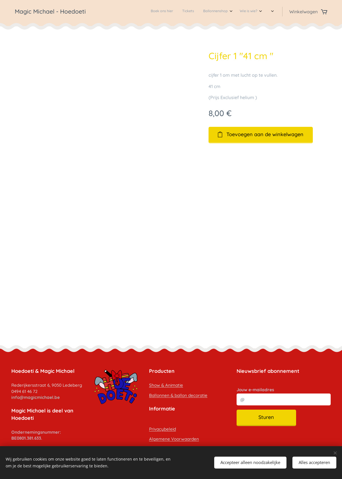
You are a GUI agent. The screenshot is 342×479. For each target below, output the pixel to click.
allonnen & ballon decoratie (179, 395)
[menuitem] (213, 12)
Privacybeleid (162, 428)
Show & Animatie (166, 385)
